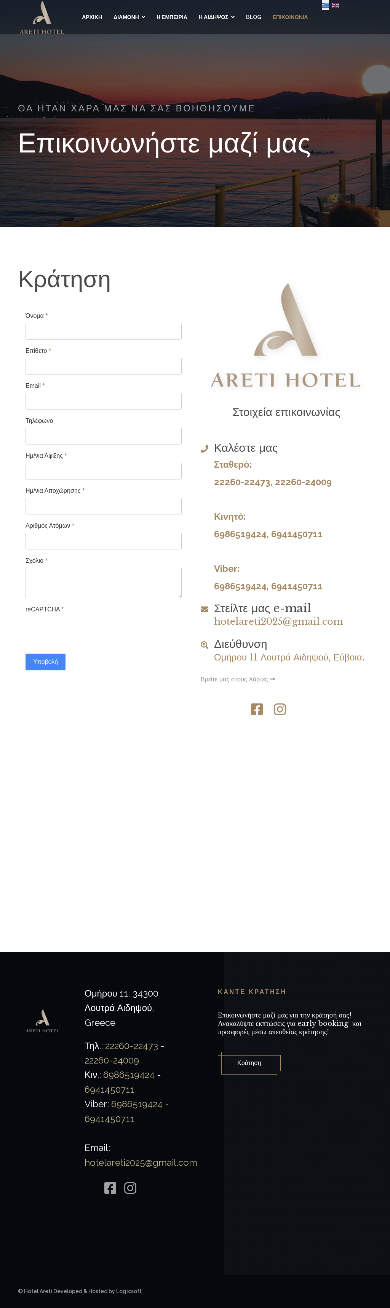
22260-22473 (242, 481)
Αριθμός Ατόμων (50, 525)
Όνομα (37, 316)
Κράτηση (249, 1063)
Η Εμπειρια (172, 17)
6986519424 (240, 534)
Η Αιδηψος (214, 17)
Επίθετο (38, 351)
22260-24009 (303, 481)
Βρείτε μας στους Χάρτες (238, 679)
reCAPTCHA (45, 609)
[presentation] (83, 631)
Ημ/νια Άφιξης (46, 455)
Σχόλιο (37, 560)
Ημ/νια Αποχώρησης (55, 490)
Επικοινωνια (290, 17)
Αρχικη (92, 17)
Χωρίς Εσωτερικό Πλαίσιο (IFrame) (195, 854)
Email (35, 386)
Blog (253, 17)
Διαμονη (126, 17)
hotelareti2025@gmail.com (278, 621)
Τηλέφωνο (39, 420)
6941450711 (297, 534)
